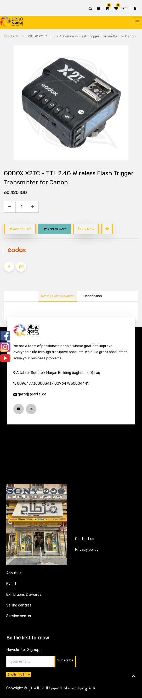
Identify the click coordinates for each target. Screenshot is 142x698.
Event (11, 584)
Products (11, 36)
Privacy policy (87, 549)
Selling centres (18, 605)
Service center (18, 616)
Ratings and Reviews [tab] (58, 296)
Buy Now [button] (86, 229)
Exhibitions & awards (23, 594)
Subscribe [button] (65, 660)
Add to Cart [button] (20, 229)
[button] (107, 229)
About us (13, 573)
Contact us (84, 539)
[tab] (93, 296)
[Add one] (33, 207)
